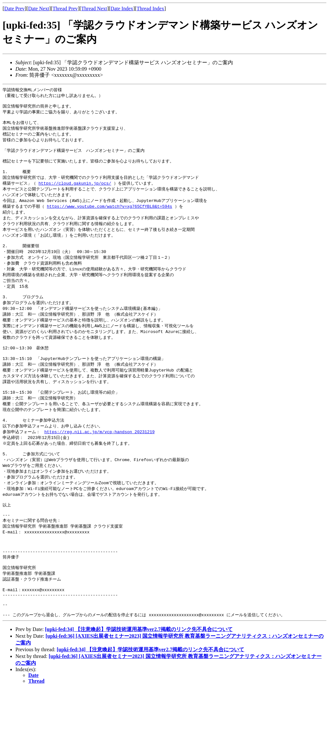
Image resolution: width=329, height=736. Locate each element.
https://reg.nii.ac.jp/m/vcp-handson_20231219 (99, 458)
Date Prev (14, 8)
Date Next (38, 8)
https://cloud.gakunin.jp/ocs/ (75, 192)
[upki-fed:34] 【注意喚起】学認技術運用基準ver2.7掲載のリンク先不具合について (139, 676)
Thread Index (150, 8)
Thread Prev (65, 8)
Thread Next (94, 8)
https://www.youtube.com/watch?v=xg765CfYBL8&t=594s (109, 216)
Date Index (122, 8)
